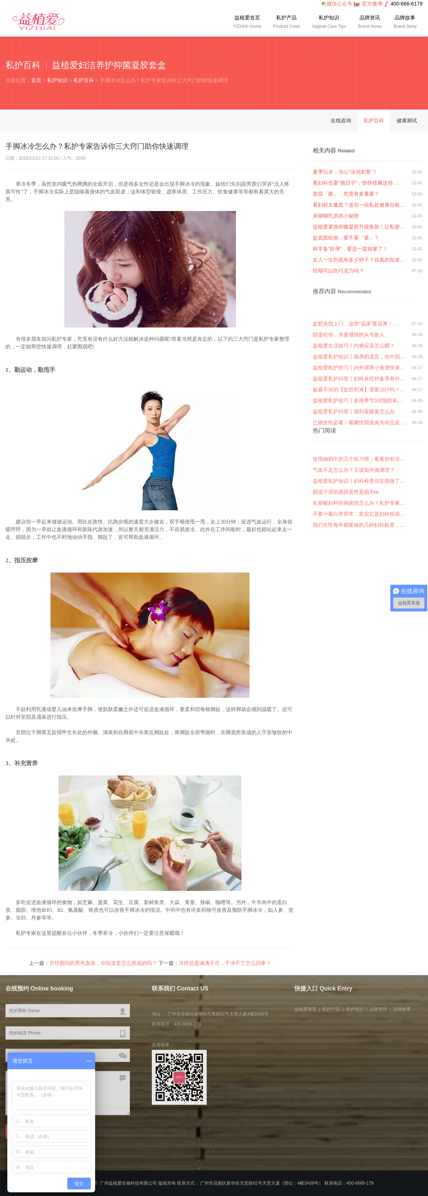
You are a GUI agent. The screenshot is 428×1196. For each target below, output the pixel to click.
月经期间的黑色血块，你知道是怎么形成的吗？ (103, 967)
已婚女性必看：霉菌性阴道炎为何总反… (359, 492)
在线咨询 (341, 120)
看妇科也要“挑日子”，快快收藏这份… (355, 183)
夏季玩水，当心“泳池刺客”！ (345, 172)
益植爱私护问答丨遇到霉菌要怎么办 (354, 481)
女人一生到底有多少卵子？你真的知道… (359, 260)
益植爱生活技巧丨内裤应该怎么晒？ (354, 415)
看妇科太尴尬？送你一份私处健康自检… (359, 205)
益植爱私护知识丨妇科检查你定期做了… (359, 529)
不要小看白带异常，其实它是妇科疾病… (359, 562)
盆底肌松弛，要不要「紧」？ (346, 238)
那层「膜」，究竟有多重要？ (346, 194)
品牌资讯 (370, 23)
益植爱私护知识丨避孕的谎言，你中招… (359, 426)
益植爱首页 (247, 23)
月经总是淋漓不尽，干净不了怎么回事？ (225, 967)
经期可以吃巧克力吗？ (338, 271)
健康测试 (407, 120)
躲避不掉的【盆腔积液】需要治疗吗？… (359, 459)
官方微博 (372, 4)
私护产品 (286, 23)
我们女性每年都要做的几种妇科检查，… (359, 573)
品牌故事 (405, 23)
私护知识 (329, 23)
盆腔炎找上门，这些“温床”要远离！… (355, 393)
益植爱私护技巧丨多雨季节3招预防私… (358, 470)
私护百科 (84, 80)
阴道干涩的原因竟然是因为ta (346, 540)
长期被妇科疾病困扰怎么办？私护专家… (359, 551)
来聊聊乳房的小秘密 (336, 216)
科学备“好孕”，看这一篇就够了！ (350, 249)
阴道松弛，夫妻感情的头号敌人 (348, 404)
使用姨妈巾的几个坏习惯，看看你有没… (359, 507)
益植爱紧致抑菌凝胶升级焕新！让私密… (359, 227)
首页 (36, 80)
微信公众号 (336, 4)
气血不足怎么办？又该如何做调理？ (354, 518)
